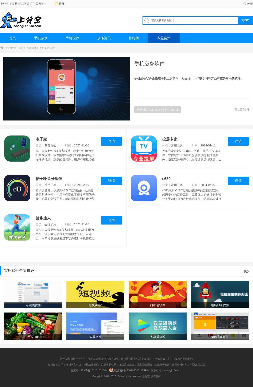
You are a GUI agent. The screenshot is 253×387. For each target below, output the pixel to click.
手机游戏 (40, 38)
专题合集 (164, 38)
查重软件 (95, 336)
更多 (247, 271)
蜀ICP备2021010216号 (94, 370)
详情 (111, 141)
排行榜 (134, 38)
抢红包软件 (157, 305)
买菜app (33, 336)
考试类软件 (33, 305)
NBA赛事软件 (220, 336)
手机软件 (72, 38)
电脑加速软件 (220, 305)
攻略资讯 (104, 38)
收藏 (248, 3)
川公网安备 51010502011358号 (129, 370)
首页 (12, 38)
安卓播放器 (157, 336)
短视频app (95, 305)
